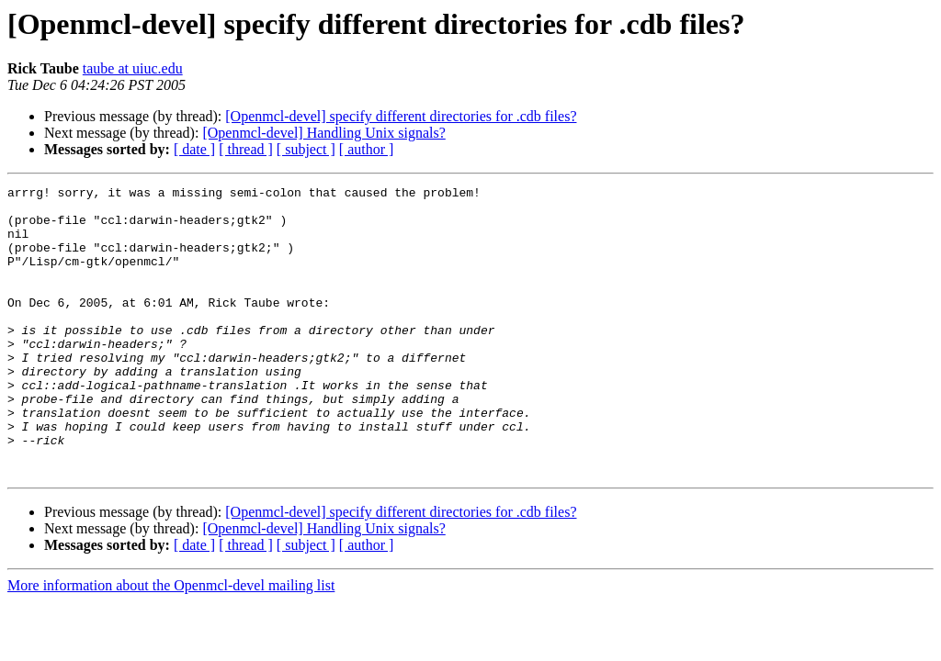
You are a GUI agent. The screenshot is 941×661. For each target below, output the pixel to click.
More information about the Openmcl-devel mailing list (170, 643)
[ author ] (366, 149)
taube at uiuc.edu (133, 68)
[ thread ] (246, 149)
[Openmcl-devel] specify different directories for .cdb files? (400, 116)
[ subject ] (306, 149)
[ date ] (194, 149)
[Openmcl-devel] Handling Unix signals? (323, 132)
